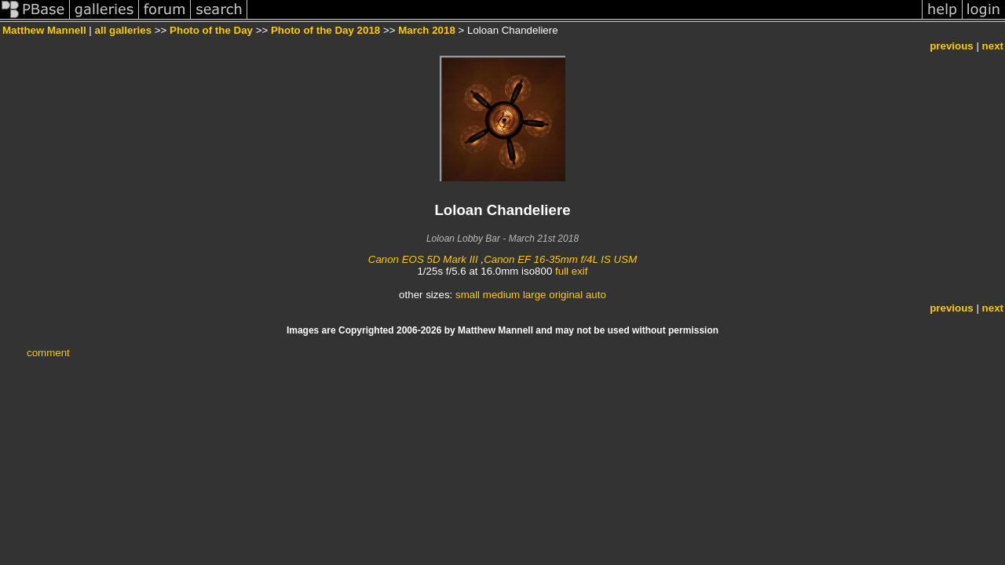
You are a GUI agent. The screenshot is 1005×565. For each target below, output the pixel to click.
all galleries (123, 30)
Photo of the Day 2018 (325, 30)
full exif (571, 271)
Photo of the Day (211, 30)
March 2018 (426, 30)
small (467, 295)
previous (952, 46)
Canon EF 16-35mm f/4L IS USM (560, 259)
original (566, 295)
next (992, 46)
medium (501, 295)
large (534, 295)
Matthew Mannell (44, 30)
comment (48, 353)
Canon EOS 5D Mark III (423, 259)
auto (596, 295)
